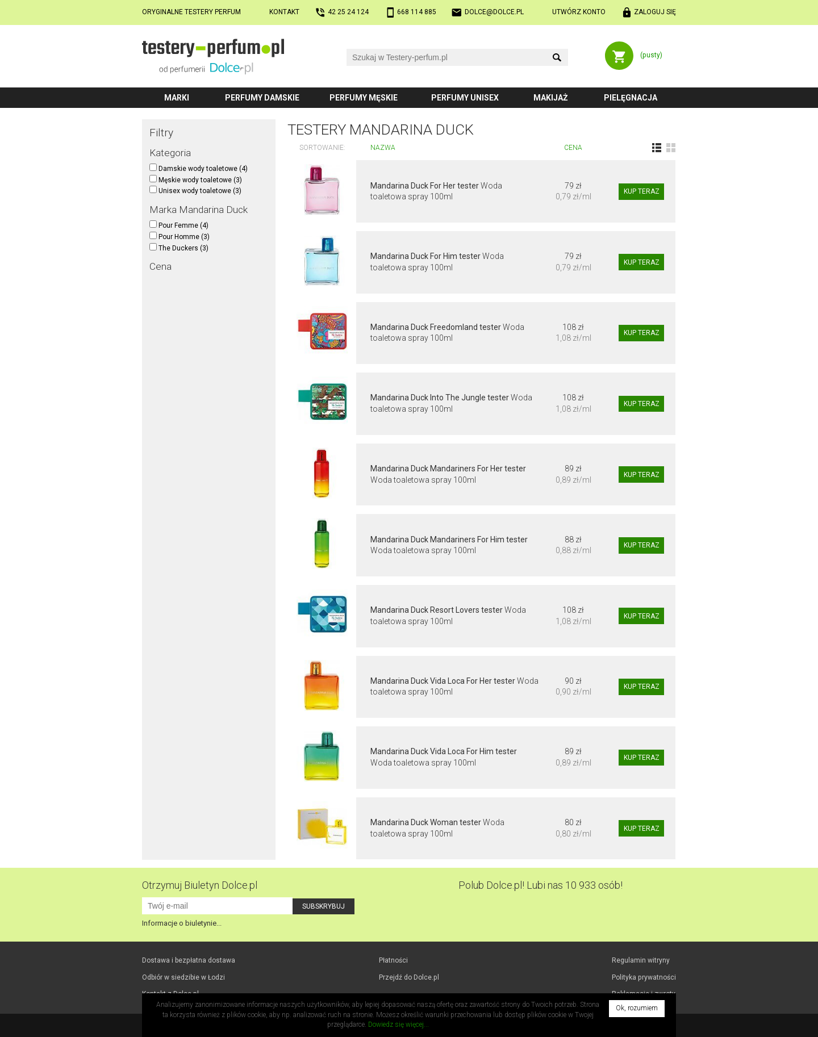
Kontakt (284, 12)
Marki (176, 97)
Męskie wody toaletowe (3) (195, 180)
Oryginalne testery (191, 12)
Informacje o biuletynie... (182, 923)
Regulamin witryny (641, 960)
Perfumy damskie (262, 97)
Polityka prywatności (644, 977)
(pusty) (651, 55)
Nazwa (382, 148)
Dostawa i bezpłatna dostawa (188, 960)
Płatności (393, 960)
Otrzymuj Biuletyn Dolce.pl (199, 885)
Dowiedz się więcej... (398, 1024)
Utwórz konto (579, 12)
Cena (573, 148)
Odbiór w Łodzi (183, 977)
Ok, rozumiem (637, 1008)
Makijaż (550, 97)
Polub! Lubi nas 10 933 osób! (540, 885)
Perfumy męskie (363, 97)
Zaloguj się (655, 12)
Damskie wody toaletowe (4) (198, 169)
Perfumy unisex (465, 97)
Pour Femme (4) (178, 225)
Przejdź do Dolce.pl (409, 977)
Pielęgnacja (630, 97)
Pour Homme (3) (179, 237)
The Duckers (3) (178, 248)
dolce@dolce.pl (494, 12)
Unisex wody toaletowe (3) (195, 191)
